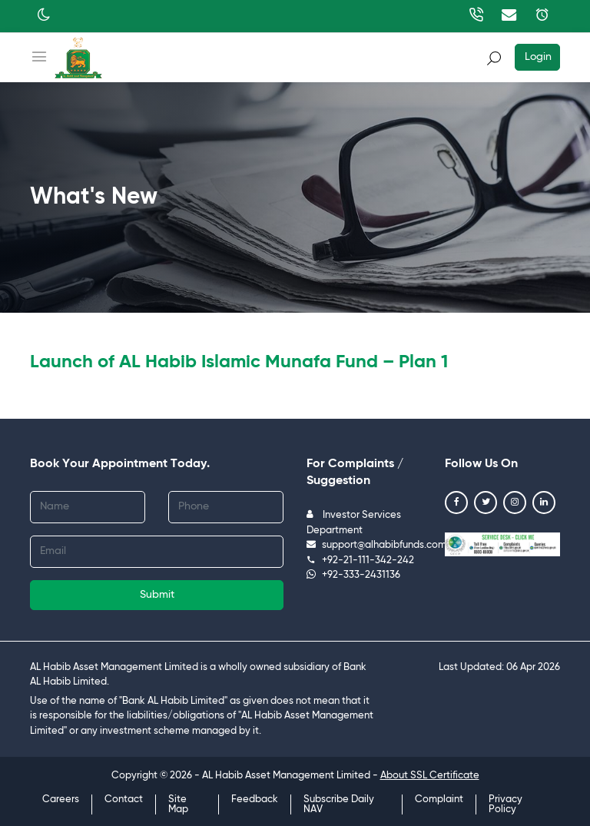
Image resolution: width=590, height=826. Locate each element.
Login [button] (538, 56)
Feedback (254, 799)
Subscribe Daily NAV (338, 804)
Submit (157, 594)
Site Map (178, 804)
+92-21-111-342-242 (360, 561)
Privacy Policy (505, 804)
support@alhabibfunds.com (376, 545)
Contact (123, 799)
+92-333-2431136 (353, 575)
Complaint (439, 799)
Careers (60, 799)
